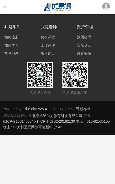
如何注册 (11, 37)
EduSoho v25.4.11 (37, 109)
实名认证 (84, 45)
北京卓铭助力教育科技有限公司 (57, 116)
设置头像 (84, 53)
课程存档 (83, 109)
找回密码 (84, 37)
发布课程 (48, 37)
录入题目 (48, 53)
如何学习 (11, 45)
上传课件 (48, 45)
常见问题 (11, 53)
